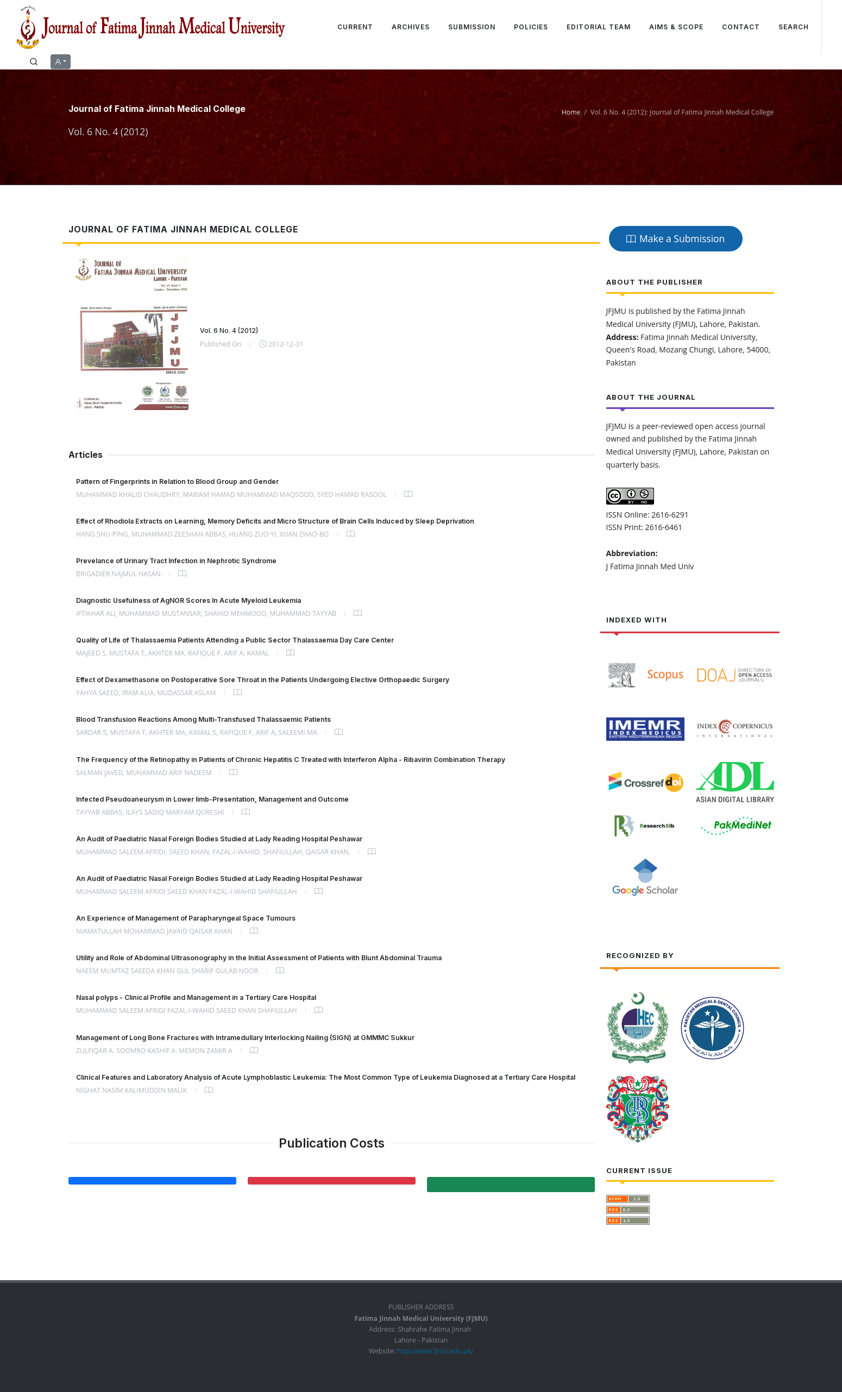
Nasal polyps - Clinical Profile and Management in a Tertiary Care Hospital (196, 997)
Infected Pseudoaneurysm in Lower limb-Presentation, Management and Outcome (212, 799)
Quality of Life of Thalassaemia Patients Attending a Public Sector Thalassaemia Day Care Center (235, 640)
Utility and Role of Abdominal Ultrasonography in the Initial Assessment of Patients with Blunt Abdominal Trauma (259, 958)
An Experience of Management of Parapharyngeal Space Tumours (186, 918)
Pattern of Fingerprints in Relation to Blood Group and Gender (177, 481)
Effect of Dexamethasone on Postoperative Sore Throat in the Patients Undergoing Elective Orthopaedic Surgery (262, 680)
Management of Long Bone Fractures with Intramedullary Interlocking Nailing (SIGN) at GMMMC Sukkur (245, 1038)
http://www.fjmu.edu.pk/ (434, 1351)
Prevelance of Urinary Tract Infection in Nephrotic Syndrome (176, 561)
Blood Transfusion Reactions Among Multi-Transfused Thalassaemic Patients (203, 719)
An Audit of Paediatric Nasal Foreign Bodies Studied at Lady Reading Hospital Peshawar (219, 839)
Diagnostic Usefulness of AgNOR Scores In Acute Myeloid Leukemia (188, 600)
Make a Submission (675, 238)
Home (571, 112)
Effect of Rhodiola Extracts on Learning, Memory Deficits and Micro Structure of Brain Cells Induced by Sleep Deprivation (275, 521)
